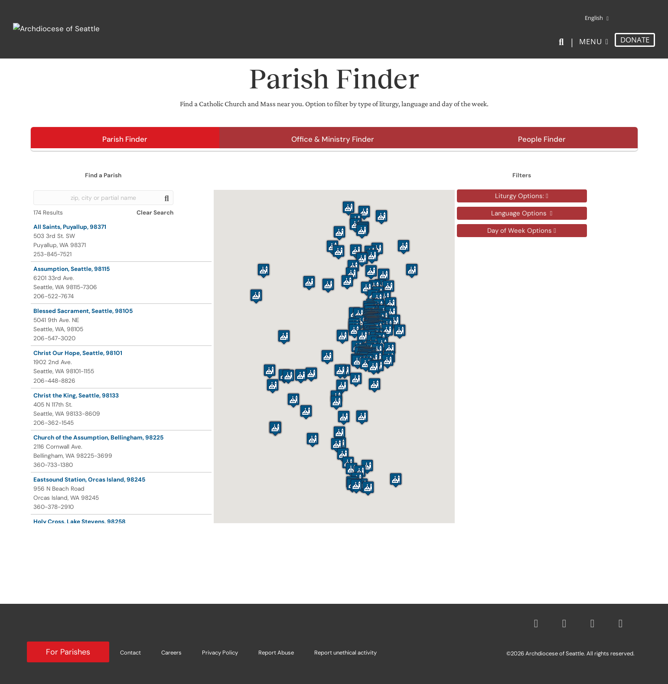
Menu (590, 41)
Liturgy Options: (521, 196)
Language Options (521, 213)
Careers (171, 652)
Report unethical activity (345, 652)
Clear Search (155, 212)
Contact (130, 652)
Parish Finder (124, 139)
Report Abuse (276, 652)
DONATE (634, 40)
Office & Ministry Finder (332, 139)
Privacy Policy (220, 652)
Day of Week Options (521, 230)
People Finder (542, 139)
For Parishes (68, 652)
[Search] (563, 42)
